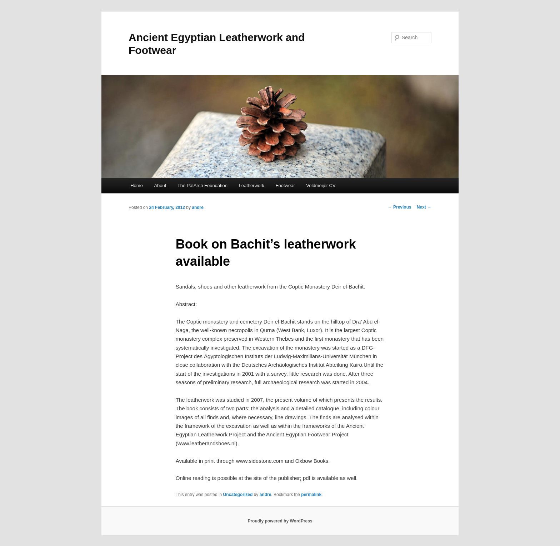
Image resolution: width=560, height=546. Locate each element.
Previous (399, 207)
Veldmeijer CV (320, 185)
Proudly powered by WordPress (280, 521)
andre (198, 207)
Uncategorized (238, 494)
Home (136, 185)
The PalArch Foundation (203, 185)
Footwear (285, 185)
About (160, 185)
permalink (311, 494)
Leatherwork (252, 185)
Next (424, 207)
